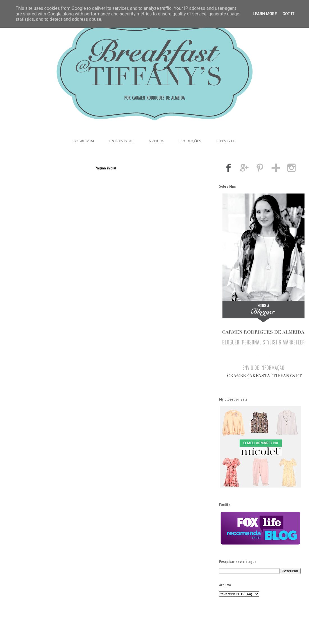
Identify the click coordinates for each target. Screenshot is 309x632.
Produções (190, 141)
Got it (288, 14)
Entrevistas (121, 141)
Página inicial (105, 168)
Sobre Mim (84, 141)
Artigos (156, 141)
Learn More (265, 14)
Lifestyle (225, 141)
